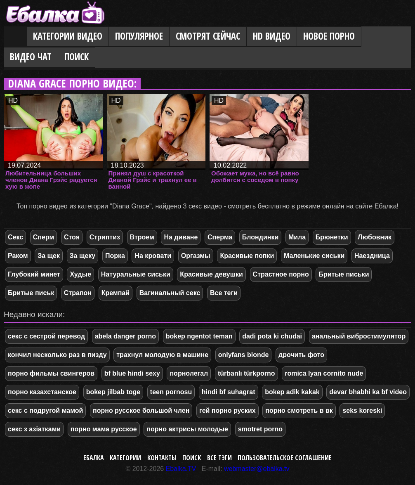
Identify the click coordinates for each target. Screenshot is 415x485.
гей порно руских (227, 410)
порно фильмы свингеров (51, 373)
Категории (125, 457)
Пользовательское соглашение (285, 457)
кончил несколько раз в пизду (57, 354)
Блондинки (260, 237)
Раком (18, 255)
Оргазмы (195, 255)
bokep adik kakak (292, 391)
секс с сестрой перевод (46, 336)
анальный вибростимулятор (359, 336)
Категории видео (67, 36)
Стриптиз (105, 237)
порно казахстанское (42, 391)
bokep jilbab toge (113, 391)
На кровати (152, 255)
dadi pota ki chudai (272, 336)
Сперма (220, 237)
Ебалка (93, 457)
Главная (15, 36)
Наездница (372, 255)
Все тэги (219, 457)
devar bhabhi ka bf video (368, 391)
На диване (181, 237)
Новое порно (329, 36)
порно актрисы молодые (187, 429)
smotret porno (260, 429)
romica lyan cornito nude (324, 373)
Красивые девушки (211, 274)
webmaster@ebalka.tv (257, 468)
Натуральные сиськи (135, 274)
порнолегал (189, 373)
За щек (49, 255)
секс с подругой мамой (45, 410)
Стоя (72, 237)
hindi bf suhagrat (228, 391)
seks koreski (362, 410)
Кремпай (115, 292)
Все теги (224, 292)
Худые (80, 274)
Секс (15, 237)
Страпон (78, 292)
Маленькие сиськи (314, 255)
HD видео (271, 36)
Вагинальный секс (169, 292)
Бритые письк (31, 292)
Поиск (76, 56)
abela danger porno (125, 336)
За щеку (83, 255)
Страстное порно (281, 274)
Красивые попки (247, 255)
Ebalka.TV (181, 468)
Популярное (139, 36)
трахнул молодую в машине (162, 354)
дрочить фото (301, 354)
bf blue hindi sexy (132, 373)
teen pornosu (171, 391)
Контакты (162, 457)
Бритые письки (343, 274)
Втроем (142, 237)
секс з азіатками (34, 429)
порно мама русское (104, 429)
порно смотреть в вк (299, 410)
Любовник (374, 237)
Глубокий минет (34, 274)
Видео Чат (31, 56)
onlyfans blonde (243, 354)
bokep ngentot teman (199, 336)
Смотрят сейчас (208, 36)
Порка (115, 255)
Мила (297, 237)
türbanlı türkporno (246, 373)
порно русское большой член (141, 410)
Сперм (43, 237)
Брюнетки (332, 237)
